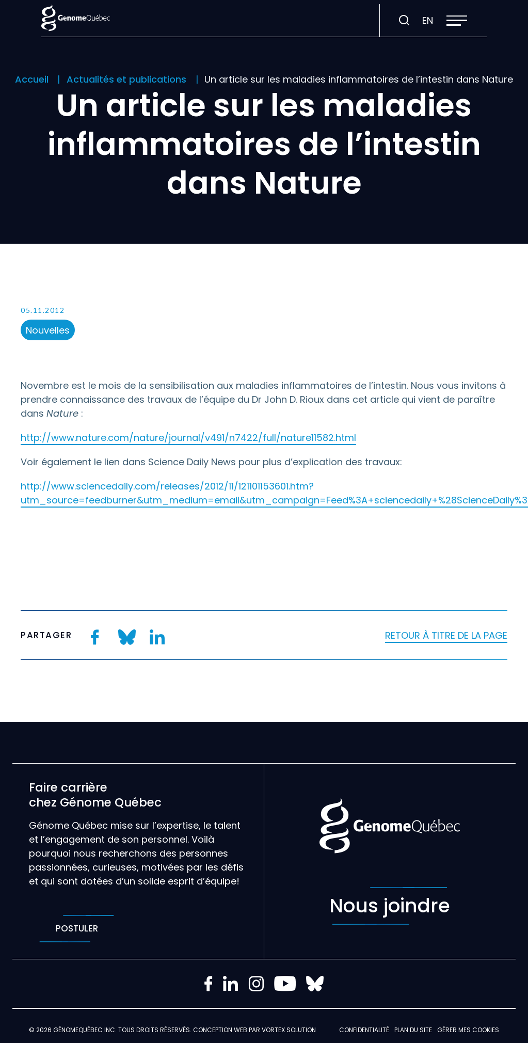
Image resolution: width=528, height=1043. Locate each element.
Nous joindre (390, 906)
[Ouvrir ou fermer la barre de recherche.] (404, 20)
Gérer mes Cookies (468, 1029)
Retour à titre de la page (446, 635)
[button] (456, 20)
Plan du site (413, 1029)
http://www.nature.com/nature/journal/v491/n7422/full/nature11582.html (188, 437)
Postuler (76, 928)
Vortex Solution (289, 1029)
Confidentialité (364, 1029)
